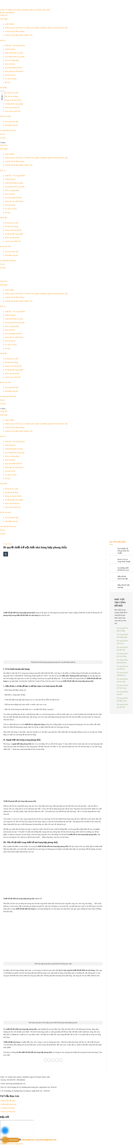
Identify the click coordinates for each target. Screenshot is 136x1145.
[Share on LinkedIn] (60, 1060)
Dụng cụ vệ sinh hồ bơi (13, 100)
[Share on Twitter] (49, 1060)
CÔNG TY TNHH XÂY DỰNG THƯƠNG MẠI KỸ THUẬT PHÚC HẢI (25, 10)
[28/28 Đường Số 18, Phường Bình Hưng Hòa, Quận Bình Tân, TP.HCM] (17, 1128)
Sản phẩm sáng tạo (11, 125)
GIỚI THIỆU (9, 24)
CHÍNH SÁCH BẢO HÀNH (14, 31)
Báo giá (7, 82)
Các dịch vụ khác (11, 79)
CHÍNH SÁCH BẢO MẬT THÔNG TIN (18, 35)
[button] (68, 142)
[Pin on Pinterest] (57, 1060)
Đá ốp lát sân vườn (11, 93)
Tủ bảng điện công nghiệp (14, 104)
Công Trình (7, 544)
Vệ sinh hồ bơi (10, 75)
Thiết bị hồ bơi (10, 49)
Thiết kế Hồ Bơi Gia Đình (14, 53)
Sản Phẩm (3, 87)
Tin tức (2, 134)
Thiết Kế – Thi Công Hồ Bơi (15, 45)
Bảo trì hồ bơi (10, 64)
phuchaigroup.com (29, 1139)
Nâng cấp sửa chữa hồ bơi (14, 71)
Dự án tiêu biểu (5, 116)
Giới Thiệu (4, 19)
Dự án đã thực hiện (11, 121)
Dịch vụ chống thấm (12, 60)
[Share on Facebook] (45, 1060)
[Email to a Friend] (53, 1060)
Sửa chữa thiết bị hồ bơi (13, 68)
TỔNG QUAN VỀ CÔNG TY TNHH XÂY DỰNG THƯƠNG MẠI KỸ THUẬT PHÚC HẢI (36, 28)
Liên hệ (2, 138)
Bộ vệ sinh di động (11, 96)
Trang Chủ (3, 15)
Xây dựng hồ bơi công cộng (14, 57)
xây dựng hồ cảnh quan (8, 130)
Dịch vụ (2, 40)
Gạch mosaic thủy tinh (12, 111)
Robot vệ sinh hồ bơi (12, 107)
